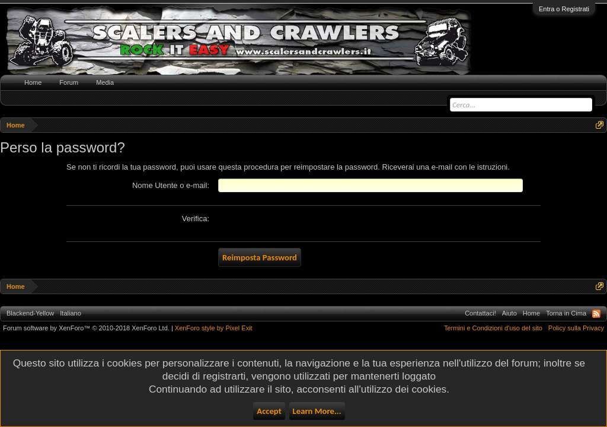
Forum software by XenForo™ (86, 328)
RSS (596, 314)
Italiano (70, 313)
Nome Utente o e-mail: (170, 185)
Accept (269, 411)
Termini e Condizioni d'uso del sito (493, 328)
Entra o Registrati (564, 8)
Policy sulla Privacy (576, 328)
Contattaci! (480, 313)
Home (32, 82)
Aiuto (509, 313)
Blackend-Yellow (30, 313)
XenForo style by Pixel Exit (214, 328)
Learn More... (317, 411)
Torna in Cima (566, 313)
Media (105, 82)
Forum (68, 82)
